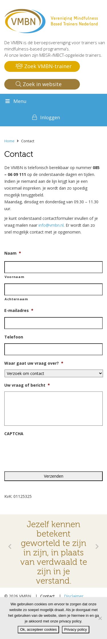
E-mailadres (18, 310)
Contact (47, 596)
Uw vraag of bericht (27, 385)
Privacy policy (75, 629)
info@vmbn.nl (51, 225)
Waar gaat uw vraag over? (33, 363)
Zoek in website (39, 84)
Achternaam (16, 299)
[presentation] (47, 451)
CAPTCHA (13, 433)
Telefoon (13, 337)
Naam (12, 253)
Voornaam (14, 277)
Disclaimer (73, 596)
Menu (15, 101)
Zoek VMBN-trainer (44, 66)
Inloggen (50, 117)
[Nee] (100, 618)
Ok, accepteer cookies (38, 629)
